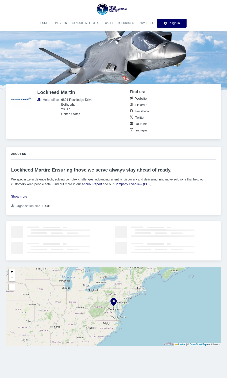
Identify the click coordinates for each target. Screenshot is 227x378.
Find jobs (60, 22)
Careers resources (119, 22)
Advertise (147, 22)
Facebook (142, 111)
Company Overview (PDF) (132, 184)
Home (44, 22)
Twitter (140, 117)
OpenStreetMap (198, 344)
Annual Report (92, 184)
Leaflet (180, 344)
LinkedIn (141, 105)
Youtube (141, 124)
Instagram (142, 130)
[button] (113, 302)
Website (141, 98)
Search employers (86, 22)
